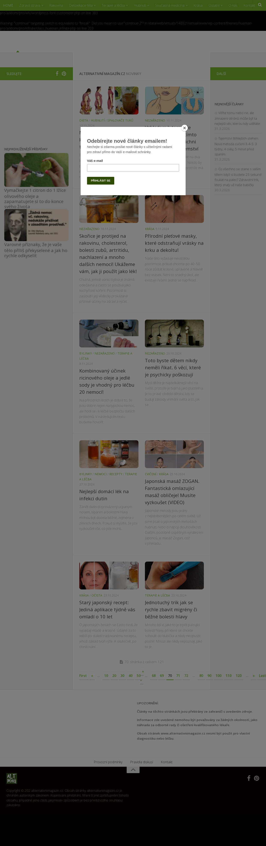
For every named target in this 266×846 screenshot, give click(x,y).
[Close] (184, 128)
